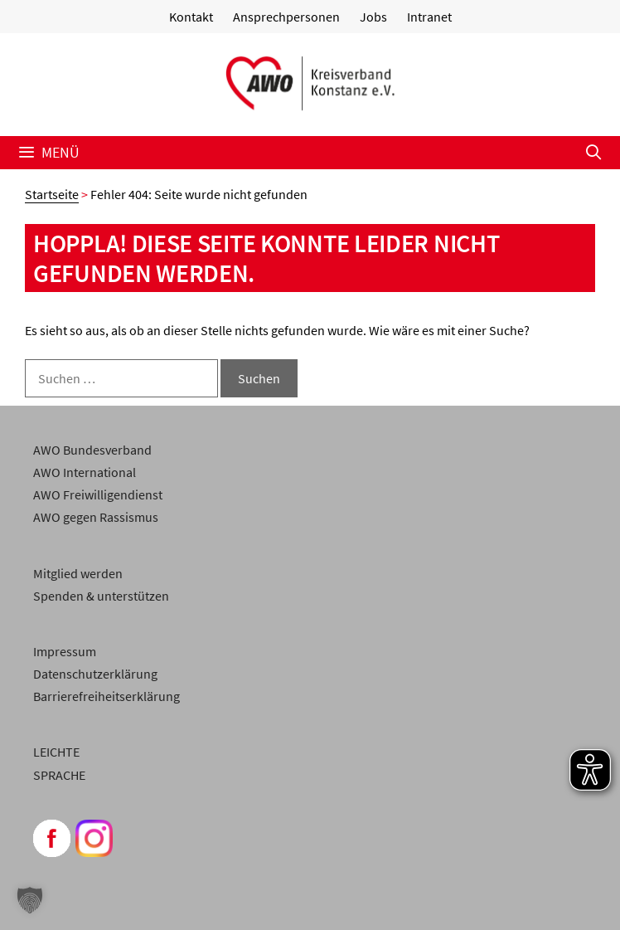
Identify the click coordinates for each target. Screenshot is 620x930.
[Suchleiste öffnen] (594, 152)
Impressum (64, 651)
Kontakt (191, 16)
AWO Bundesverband (92, 449)
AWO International (84, 472)
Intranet (429, 16)
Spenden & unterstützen (101, 595)
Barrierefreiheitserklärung (106, 696)
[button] (30, 900)
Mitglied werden (78, 573)
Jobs (373, 16)
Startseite (52, 194)
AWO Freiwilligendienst (97, 494)
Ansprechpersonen (286, 16)
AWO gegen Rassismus (95, 517)
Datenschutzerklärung (95, 673)
